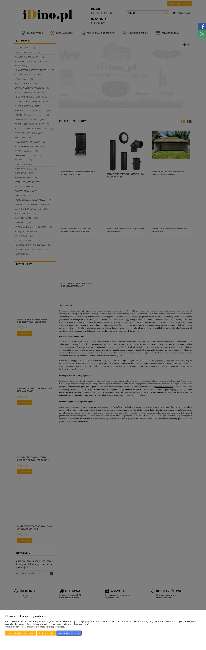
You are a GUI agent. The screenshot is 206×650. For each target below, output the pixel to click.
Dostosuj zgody (46, 633)
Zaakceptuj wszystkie (68, 633)
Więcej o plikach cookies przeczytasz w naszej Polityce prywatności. (35, 626)
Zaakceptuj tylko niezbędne (20, 633)
